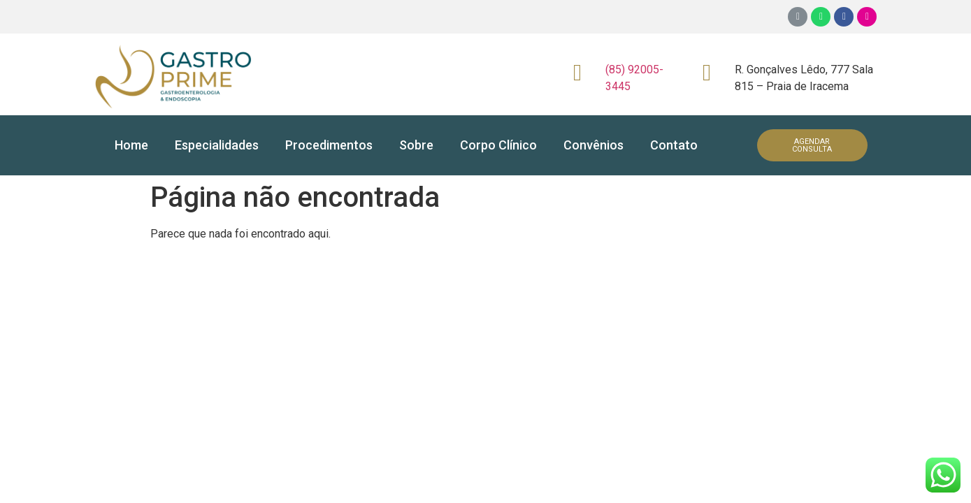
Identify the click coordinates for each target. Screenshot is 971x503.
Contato (674, 145)
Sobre (416, 145)
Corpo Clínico (498, 145)
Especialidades (217, 145)
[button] (812, 145)
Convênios (593, 145)
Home (131, 145)
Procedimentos (329, 145)
